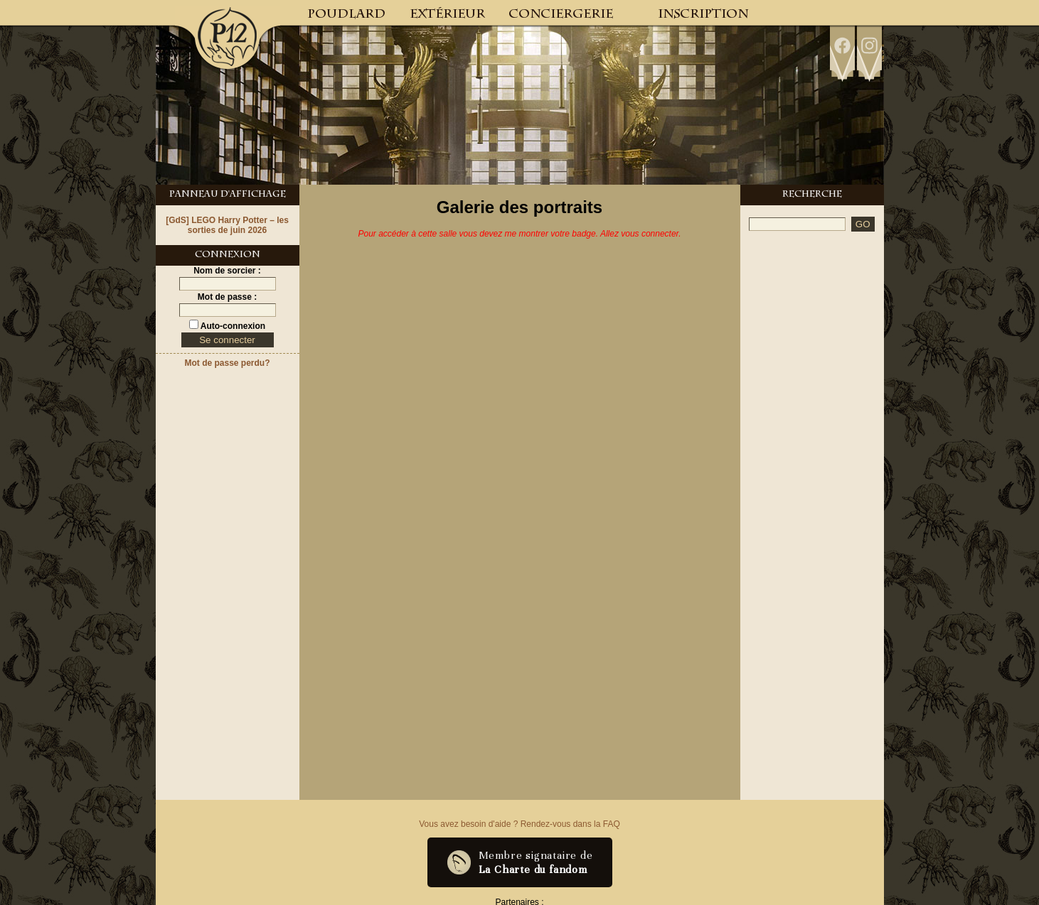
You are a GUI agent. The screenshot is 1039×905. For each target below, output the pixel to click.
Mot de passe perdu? (227, 363)
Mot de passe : (227, 297)
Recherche (812, 195)
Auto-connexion (231, 326)
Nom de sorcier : (227, 271)
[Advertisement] (812, 456)
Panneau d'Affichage (227, 195)
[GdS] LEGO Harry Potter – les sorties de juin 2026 (227, 225)
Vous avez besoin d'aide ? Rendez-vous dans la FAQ (519, 824)
